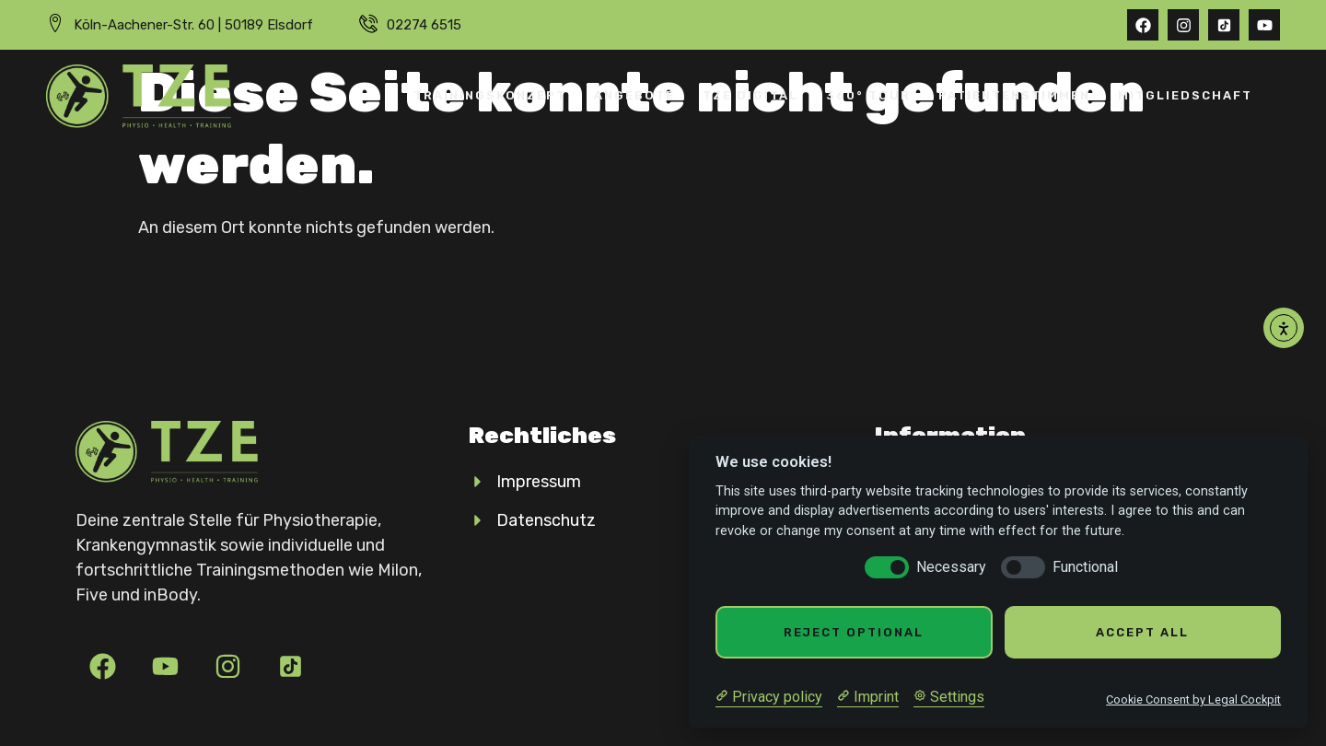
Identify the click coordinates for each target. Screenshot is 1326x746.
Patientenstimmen (1014, 95)
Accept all (1142, 632)
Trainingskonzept (489, 95)
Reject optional (854, 632)
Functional (1085, 567)
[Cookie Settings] (948, 697)
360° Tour (868, 95)
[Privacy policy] (768, 697)
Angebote (634, 95)
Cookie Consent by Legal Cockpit (1193, 699)
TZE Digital (750, 95)
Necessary (951, 567)
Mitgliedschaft (1185, 95)
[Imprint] (868, 697)
